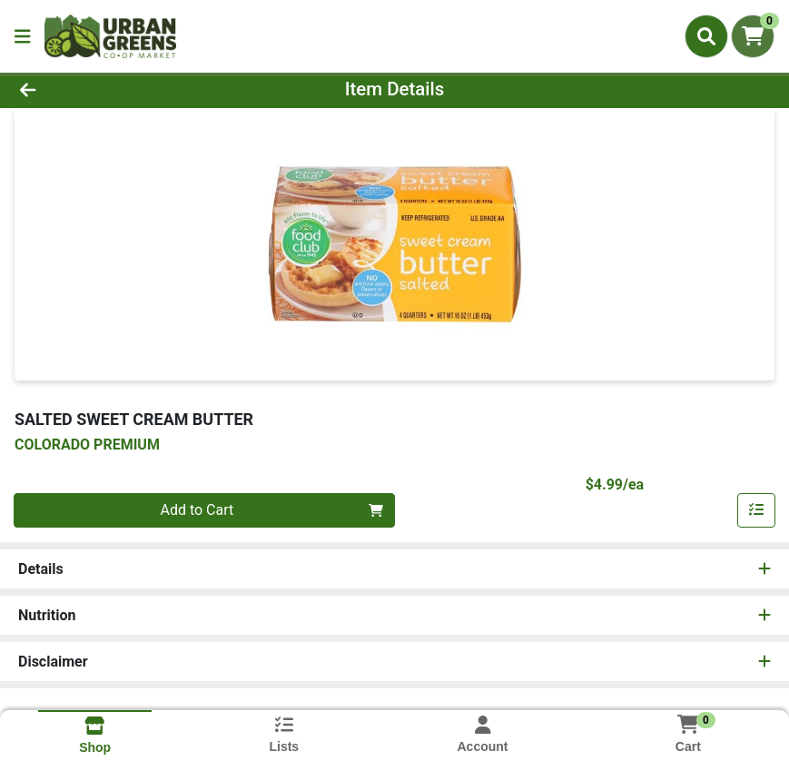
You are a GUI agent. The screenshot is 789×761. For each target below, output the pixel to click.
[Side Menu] (23, 36)
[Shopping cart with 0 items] (752, 36)
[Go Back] (109, 89)
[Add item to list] (756, 510)
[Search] (706, 36)
